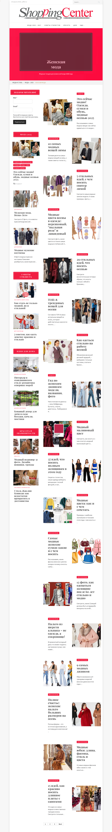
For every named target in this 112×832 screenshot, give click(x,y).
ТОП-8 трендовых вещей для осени (56, 304)
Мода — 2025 (25, 165)
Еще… (82, 25)
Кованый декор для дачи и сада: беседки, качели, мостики (25, 415)
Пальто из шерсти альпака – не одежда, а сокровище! (57, 630)
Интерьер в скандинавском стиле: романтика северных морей (24, 381)
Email (15, 106)
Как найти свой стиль (21, 300)
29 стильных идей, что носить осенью (86, 264)
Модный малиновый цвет (85, 430)
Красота (66, 25)
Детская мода (18, 331)
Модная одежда (19, 168)
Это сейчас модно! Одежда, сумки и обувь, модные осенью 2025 (85, 108)
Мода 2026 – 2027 (34, 25)
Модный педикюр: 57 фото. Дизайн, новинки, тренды (26, 462)
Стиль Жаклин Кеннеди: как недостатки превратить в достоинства (23, 496)
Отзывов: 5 (18, 184)
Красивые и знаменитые (22, 487)
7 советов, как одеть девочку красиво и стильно (25, 337)
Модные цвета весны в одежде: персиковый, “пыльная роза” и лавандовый (57, 224)
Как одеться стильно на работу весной (85, 344)
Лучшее (16, 165)
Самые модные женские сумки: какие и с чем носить (57, 546)
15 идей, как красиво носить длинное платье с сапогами (56, 793)
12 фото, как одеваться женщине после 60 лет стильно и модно (86, 590)
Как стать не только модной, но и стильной (25, 305)
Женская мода (53, 138)
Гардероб (80, 93)
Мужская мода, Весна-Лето (22, 214)
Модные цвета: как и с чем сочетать (85, 505)
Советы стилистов (52, 25)
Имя (15, 98)
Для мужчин (18, 209)
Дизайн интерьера (20, 374)
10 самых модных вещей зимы (57, 147)
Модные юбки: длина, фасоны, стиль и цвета (86, 753)
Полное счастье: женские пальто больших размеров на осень (57, 709)
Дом (75, 25)
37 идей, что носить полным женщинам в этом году (57, 465)
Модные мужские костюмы (24, 251)
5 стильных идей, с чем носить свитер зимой (85, 182)
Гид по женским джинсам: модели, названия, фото (55, 388)
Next (60, 824)
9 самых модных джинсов (83, 668)
